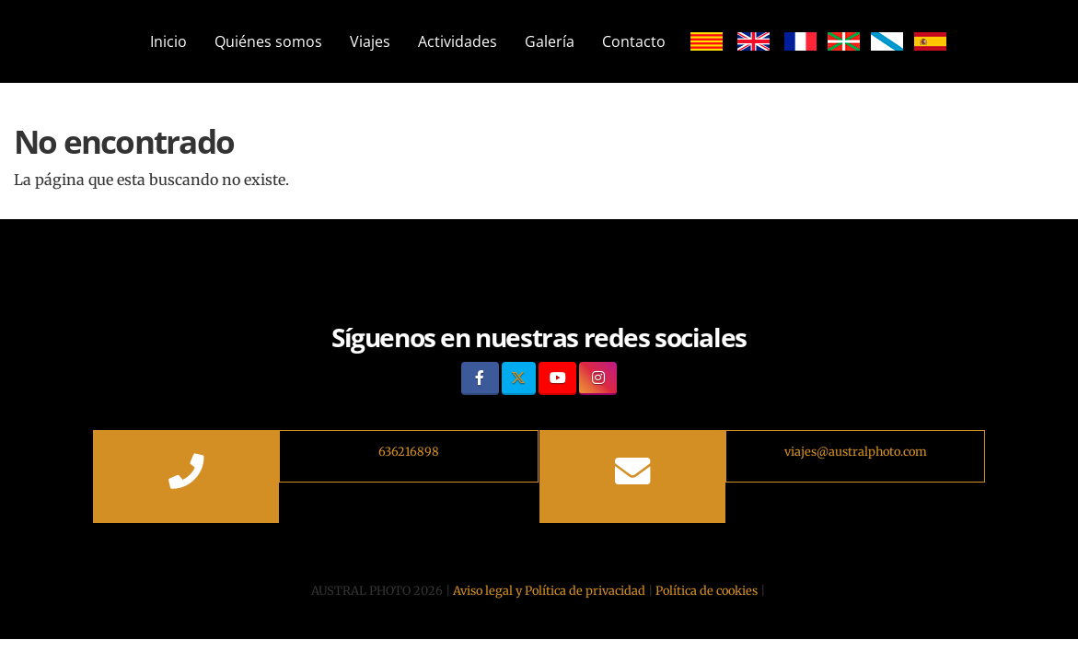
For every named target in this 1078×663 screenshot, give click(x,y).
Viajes (370, 41)
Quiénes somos (268, 41)
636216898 (408, 451)
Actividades (457, 41)
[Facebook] (480, 378)
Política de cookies (706, 590)
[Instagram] (598, 378)
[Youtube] (557, 378)
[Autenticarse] (113, 606)
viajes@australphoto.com (855, 451)
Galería (549, 41)
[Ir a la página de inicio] (102, 41)
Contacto (634, 41)
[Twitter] (519, 378)
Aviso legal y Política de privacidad (549, 590)
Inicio (168, 41)
